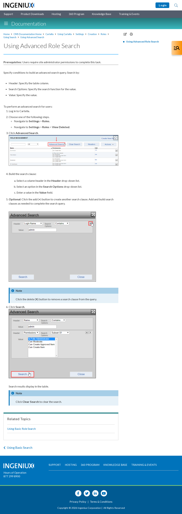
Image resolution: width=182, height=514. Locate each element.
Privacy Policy (78, 501)
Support (8, 13)
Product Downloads (32, 13)
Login (162, 5)
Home (6, 34)
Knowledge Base (101, 13)
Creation (92, 34)
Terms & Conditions (101, 501)
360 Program (76, 13)
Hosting (56, 13)
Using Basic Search (17, 447)
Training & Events (129, 13)
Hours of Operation (14, 472)
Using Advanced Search (32, 37)
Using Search (9, 37)
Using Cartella (65, 34)
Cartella (50, 34)
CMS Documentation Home (27, 34)
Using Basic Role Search (21, 428)
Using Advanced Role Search (142, 41)
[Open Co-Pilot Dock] (177, 48)
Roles (103, 34)
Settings (80, 34)
